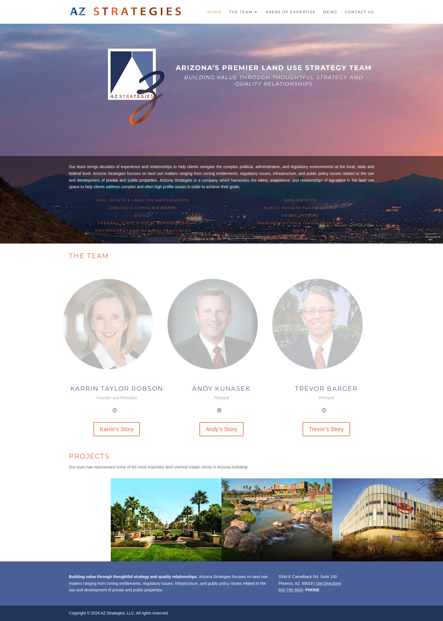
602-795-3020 (291, 590)
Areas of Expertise (291, 12)
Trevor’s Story (326, 429)
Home (214, 12)
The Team (241, 12)
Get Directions (328, 583)
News (330, 12)
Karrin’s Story (117, 429)
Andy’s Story (221, 429)
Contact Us (359, 12)
